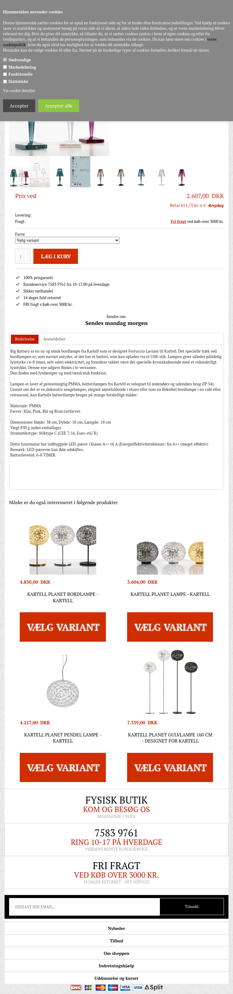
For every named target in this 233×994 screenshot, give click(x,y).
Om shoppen (116, 953)
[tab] (25, 339)
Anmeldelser (54, 339)
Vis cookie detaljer (19, 90)
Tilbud (116, 941)
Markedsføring (22, 67)
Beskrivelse (25, 339)
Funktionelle (20, 74)
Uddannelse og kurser (116, 978)
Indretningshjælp (116, 965)
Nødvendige (19, 60)
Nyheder (116, 928)
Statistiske (18, 81)
